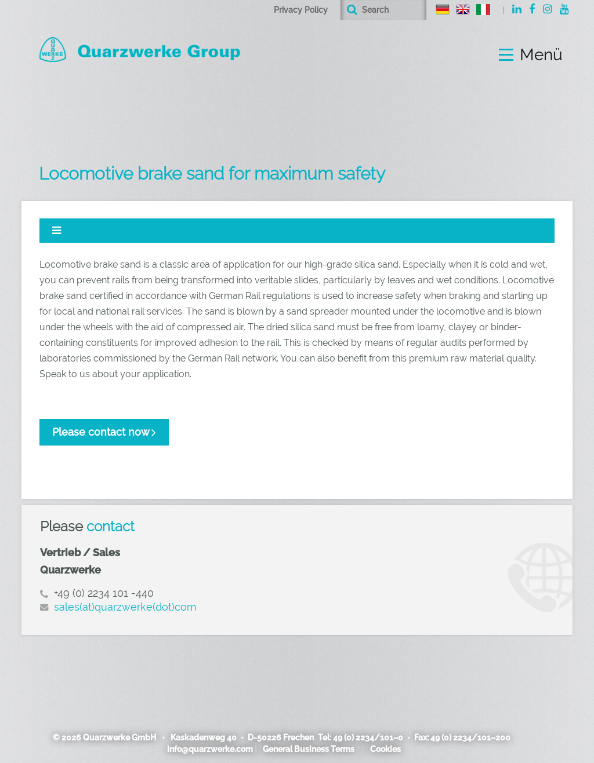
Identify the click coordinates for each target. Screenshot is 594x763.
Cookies (385, 749)
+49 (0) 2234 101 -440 (104, 593)
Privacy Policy (301, 9)
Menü (541, 55)
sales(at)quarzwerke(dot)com (125, 607)
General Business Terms (308, 749)
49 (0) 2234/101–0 (368, 737)
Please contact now (101, 432)
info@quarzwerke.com (210, 749)
